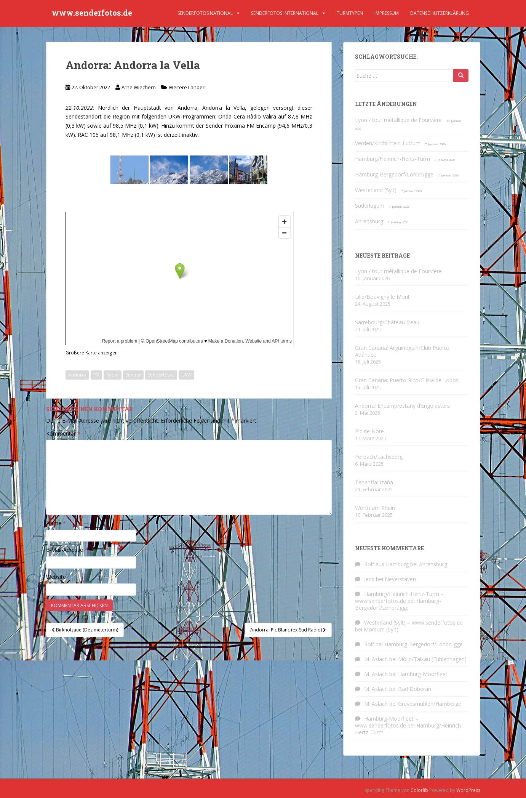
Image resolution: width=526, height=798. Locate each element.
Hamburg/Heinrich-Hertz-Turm (392, 158)
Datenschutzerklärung (439, 13)
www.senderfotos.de (92, 13)
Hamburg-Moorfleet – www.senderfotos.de (386, 722)
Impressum (386, 13)
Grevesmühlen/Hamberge (429, 703)
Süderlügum (369, 205)
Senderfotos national (205, 13)
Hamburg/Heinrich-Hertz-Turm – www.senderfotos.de (399, 597)
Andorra (77, 375)
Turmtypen (350, 13)
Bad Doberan (414, 688)
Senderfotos (161, 375)
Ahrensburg (369, 221)
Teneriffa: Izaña (374, 482)
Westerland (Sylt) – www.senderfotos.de (413, 622)
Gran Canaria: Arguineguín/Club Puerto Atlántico (402, 351)
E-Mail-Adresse (67, 549)
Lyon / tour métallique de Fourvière (398, 119)
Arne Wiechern (139, 87)
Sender (133, 375)
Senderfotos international (284, 13)
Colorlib (419, 790)
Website (56, 576)
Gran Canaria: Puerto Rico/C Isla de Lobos (407, 380)
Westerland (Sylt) (375, 190)
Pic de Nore (369, 431)
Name (56, 523)
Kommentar (63, 433)
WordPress (468, 790)
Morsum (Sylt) (381, 629)
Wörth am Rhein (375, 507)
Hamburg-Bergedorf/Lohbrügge (394, 174)
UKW (186, 375)
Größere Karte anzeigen (92, 352)
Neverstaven (400, 579)
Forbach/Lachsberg (379, 456)
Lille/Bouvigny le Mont (382, 296)
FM (96, 375)
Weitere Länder (187, 87)
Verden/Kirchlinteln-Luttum (387, 143)
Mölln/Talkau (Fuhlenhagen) (432, 659)
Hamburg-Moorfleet (423, 674)
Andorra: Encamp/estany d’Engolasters (402, 405)
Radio (112, 375)
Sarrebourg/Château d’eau (387, 322)
